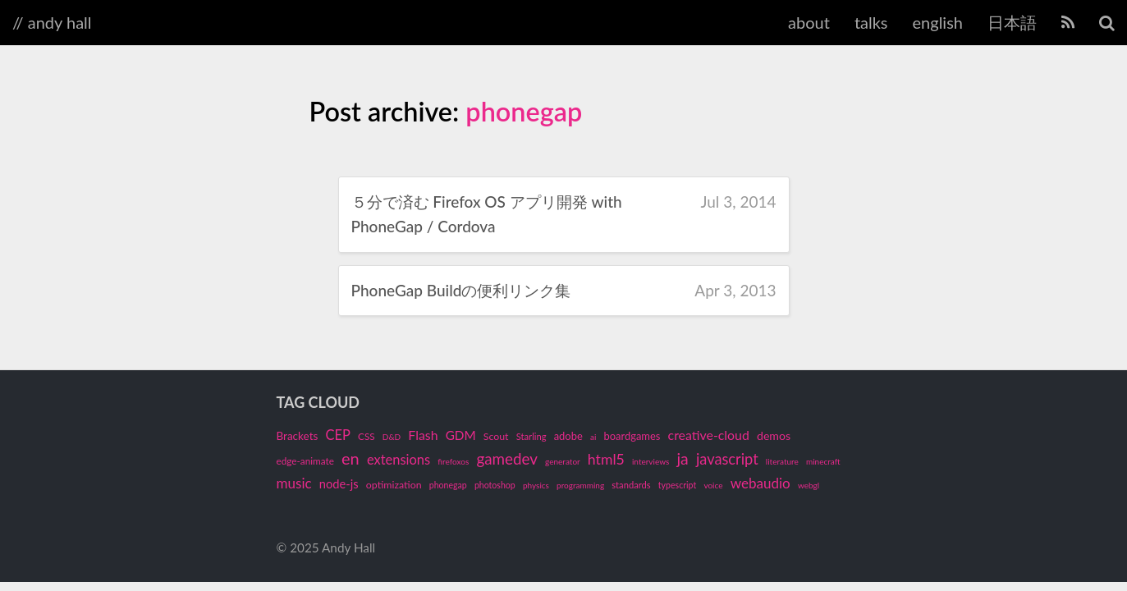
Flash (423, 434)
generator (562, 461)
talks (871, 22)
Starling (531, 436)
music (294, 483)
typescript (677, 485)
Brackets (297, 435)
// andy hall (52, 22)
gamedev (507, 458)
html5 (606, 459)
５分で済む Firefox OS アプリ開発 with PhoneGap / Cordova (486, 214)
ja (682, 458)
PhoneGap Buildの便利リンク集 (461, 290)
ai (593, 437)
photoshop (494, 485)
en (350, 458)
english (938, 22)
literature (782, 461)
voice (712, 485)
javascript (727, 459)
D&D (392, 437)
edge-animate (305, 461)
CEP (338, 435)
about (809, 22)
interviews (650, 461)
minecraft (823, 461)
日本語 (1012, 22)
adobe (568, 435)
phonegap (523, 111)
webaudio (760, 483)
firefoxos (453, 461)
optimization (394, 485)
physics (536, 485)
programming (580, 485)
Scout (496, 436)
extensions (398, 459)
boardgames (631, 435)
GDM (461, 435)
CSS (366, 436)
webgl (808, 485)
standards (631, 484)
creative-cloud (708, 434)
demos (773, 435)
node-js (339, 483)
